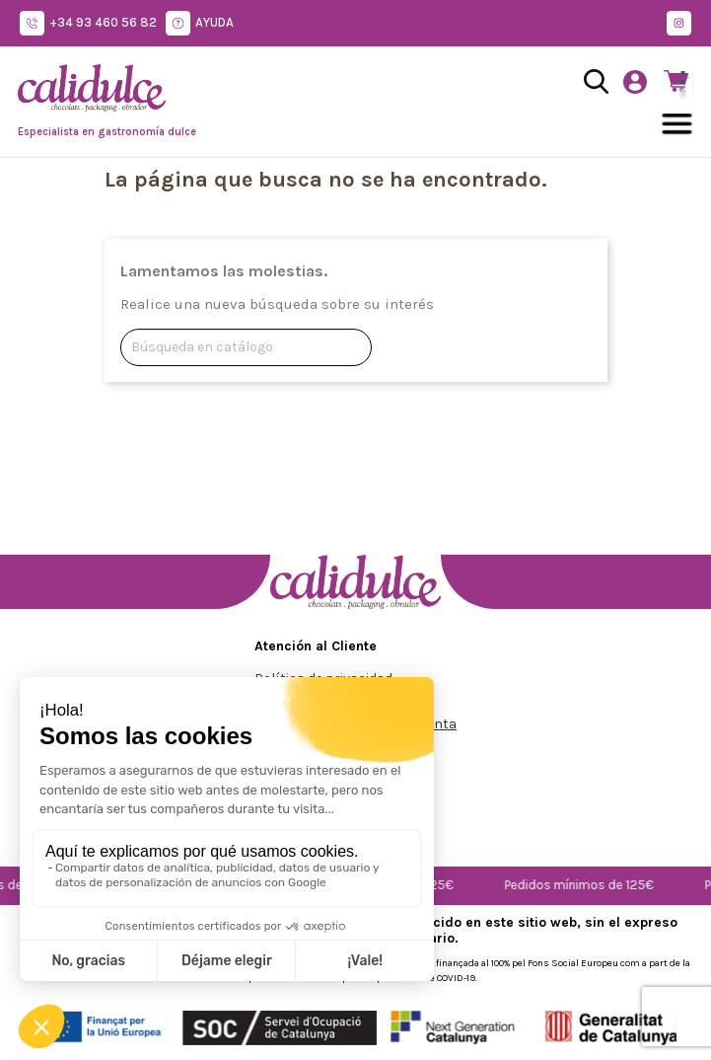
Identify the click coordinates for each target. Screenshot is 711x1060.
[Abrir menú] (677, 124)
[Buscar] (246, 347)
